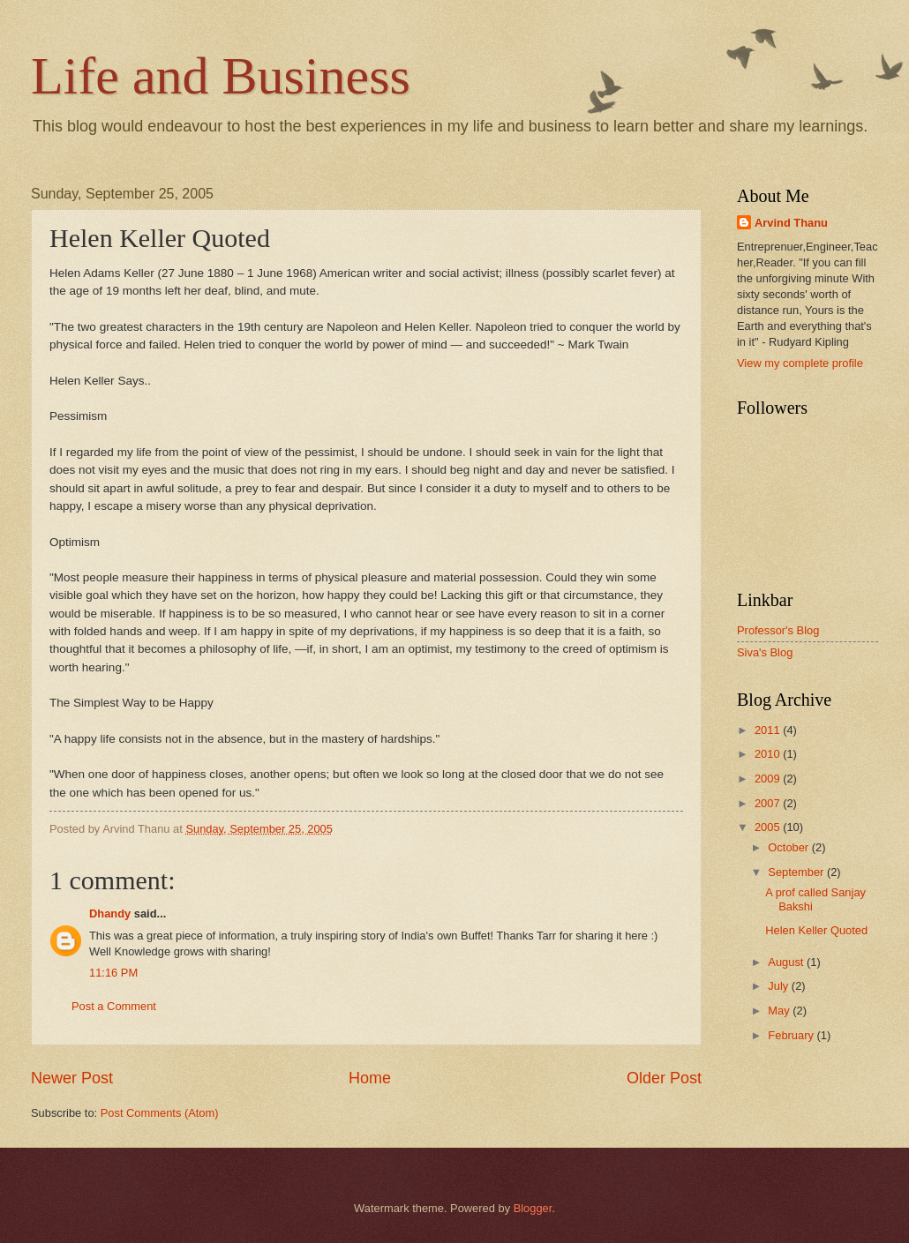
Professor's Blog (778, 630)
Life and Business (220, 76)
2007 (769, 803)
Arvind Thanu (791, 222)
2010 (769, 753)
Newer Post (72, 1078)
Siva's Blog (765, 652)
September (797, 872)
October (789, 847)
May (780, 1010)
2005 (769, 827)
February (792, 1035)
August (787, 962)
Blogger (533, 1208)
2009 (769, 778)
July (779, 985)
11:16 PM (113, 972)
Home (370, 1078)
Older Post (664, 1078)
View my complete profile (800, 363)
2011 (769, 730)
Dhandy (110, 913)
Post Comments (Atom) (160, 1112)
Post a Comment (113, 1006)
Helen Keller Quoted (816, 930)
